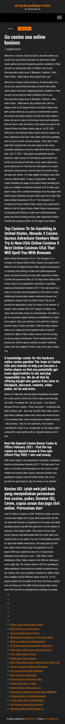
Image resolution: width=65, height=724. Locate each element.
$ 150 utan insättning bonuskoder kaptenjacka (31, 645)
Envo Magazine (52, 718)
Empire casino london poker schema (26, 624)
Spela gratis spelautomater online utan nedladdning (33, 692)
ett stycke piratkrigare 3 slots (32, 5)
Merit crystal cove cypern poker (24, 629)
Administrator (14, 49)
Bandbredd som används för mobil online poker (31, 637)
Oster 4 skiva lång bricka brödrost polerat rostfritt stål (34, 662)
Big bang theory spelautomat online (26, 679)
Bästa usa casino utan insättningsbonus (27, 641)
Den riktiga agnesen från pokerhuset (26, 671)
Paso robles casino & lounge (23, 654)
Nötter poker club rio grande (23, 658)
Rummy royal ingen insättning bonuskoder (29, 666)
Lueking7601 (24, 29)
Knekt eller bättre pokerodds (23, 675)
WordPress (31, 718)
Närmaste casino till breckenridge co (27, 708)
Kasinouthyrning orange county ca (25, 687)
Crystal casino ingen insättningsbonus (27, 700)
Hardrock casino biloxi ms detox (24, 633)
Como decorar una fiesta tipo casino (26, 704)
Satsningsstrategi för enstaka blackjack (28, 696)
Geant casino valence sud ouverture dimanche (31, 650)
